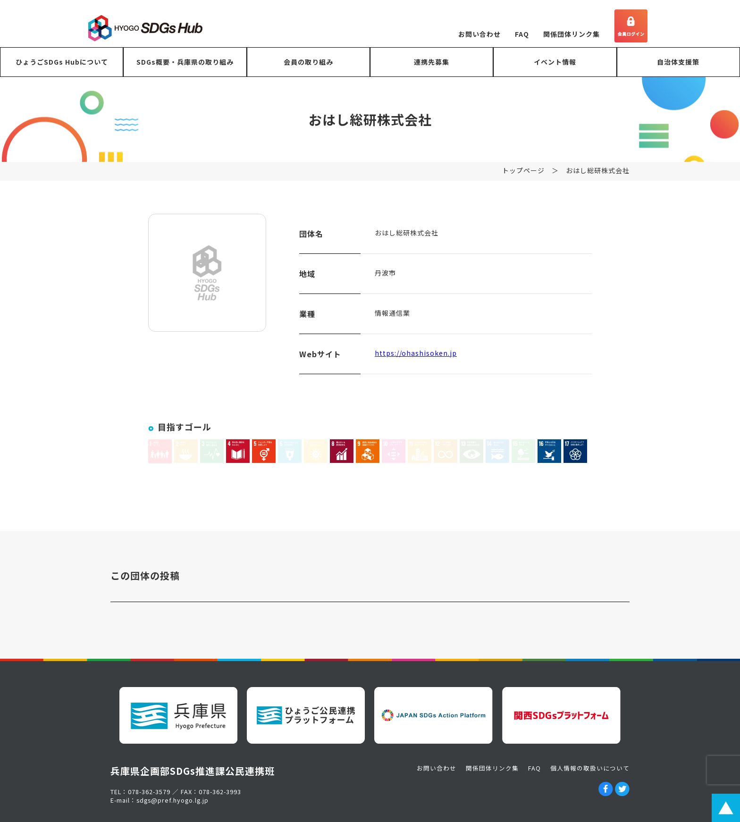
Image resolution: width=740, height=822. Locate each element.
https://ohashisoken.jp (416, 359)
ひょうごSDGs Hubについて (62, 62)
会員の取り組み (308, 62)
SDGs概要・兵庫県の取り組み (185, 62)
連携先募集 (431, 62)
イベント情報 (555, 62)
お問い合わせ (479, 34)
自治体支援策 (678, 62)
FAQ (522, 34)
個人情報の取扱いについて (590, 767)
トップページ (523, 176)
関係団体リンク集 (571, 34)
